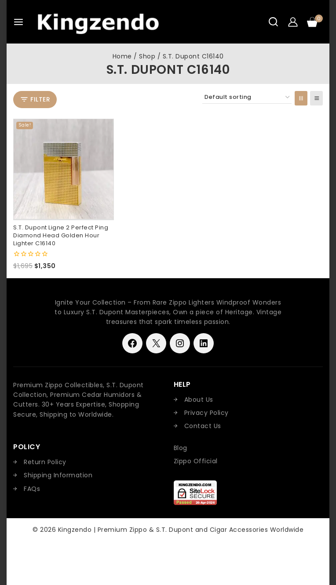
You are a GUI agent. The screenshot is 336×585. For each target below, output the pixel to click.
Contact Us (202, 425)
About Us (198, 399)
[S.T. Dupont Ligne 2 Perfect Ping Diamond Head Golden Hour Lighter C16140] (63, 169)
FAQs (32, 488)
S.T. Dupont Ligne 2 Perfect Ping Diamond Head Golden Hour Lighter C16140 (60, 235)
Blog (180, 447)
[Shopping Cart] (315, 22)
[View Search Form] (273, 21)
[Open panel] (35, 99)
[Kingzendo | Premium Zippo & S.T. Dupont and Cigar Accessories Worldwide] (98, 22)
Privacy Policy (206, 412)
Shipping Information (58, 475)
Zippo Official (196, 461)
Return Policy (45, 462)
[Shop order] (247, 97)
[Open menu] (18, 22)
